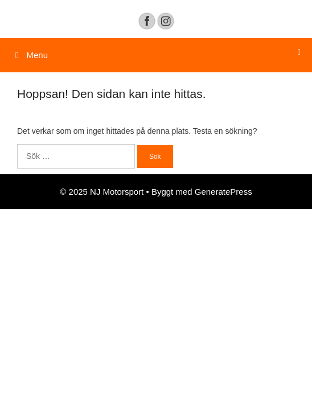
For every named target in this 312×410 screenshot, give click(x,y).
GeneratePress (223, 191)
